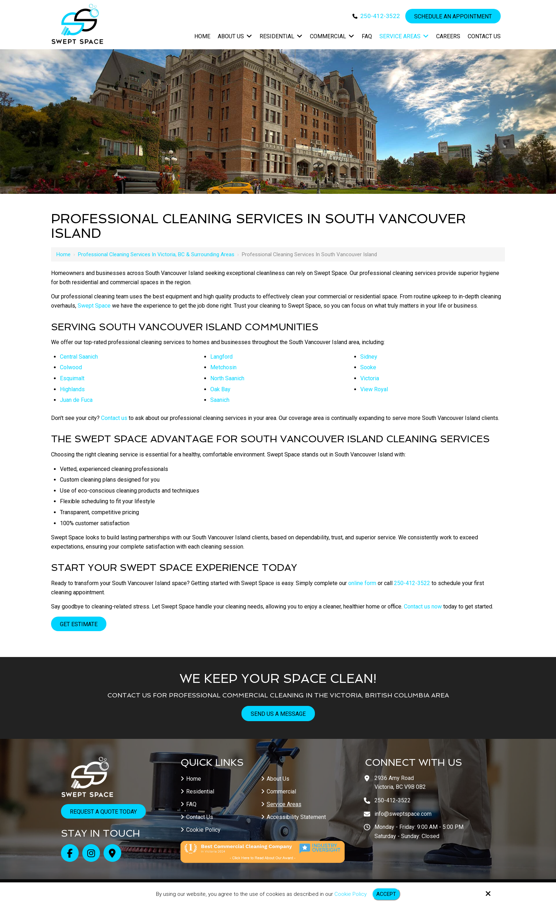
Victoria (369, 378)
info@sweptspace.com (403, 813)
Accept (386, 894)
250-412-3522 (380, 15)
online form (362, 583)
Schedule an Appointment (453, 16)
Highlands (72, 389)
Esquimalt (72, 378)
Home (63, 254)
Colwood (71, 367)
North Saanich (227, 378)
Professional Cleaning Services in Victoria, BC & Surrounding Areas (156, 254)
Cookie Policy (350, 894)
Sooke (368, 367)
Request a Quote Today (103, 811)
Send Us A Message (278, 714)
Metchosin (223, 367)
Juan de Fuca (76, 400)
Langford (221, 356)
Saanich (219, 400)
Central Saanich (79, 356)
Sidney (368, 356)
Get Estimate (79, 624)
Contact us (114, 418)
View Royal (374, 389)
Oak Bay (220, 389)
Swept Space (94, 305)
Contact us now (423, 606)
